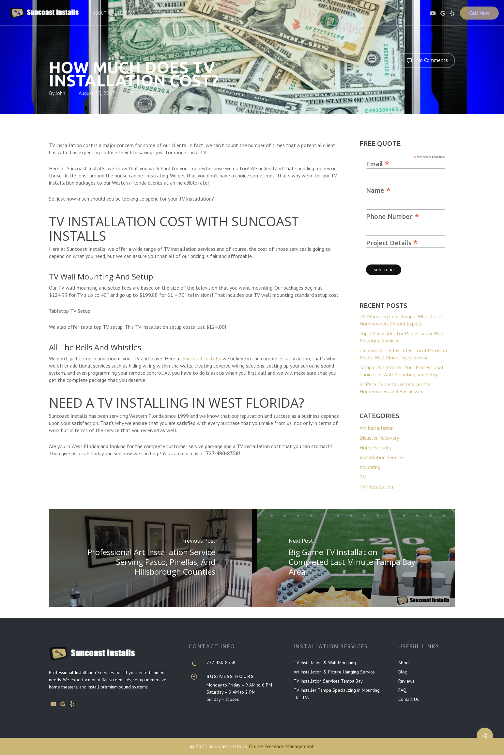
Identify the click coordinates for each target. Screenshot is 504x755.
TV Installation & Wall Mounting (325, 663)
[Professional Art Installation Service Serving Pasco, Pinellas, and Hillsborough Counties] (150, 558)
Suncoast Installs (202, 358)
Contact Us (408, 699)
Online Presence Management (281, 746)
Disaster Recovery (379, 437)
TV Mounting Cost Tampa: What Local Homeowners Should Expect (401, 320)
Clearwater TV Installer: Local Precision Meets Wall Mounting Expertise (403, 354)
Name (378, 190)
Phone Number (392, 216)
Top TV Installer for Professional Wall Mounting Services (401, 337)
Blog (402, 672)
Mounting (369, 467)
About (404, 663)
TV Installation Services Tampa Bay (328, 681)
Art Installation (376, 428)
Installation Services (382, 457)
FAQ (402, 690)
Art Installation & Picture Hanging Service (334, 672)
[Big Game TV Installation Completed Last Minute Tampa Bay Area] (353, 558)
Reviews (406, 681)
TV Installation (145, 93)
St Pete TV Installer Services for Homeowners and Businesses (395, 388)
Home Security (375, 447)
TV (362, 477)
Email (377, 163)
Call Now (479, 13)
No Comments (426, 60)
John (60, 93)
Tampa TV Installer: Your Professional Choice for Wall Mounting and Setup (401, 371)
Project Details (392, 242)
